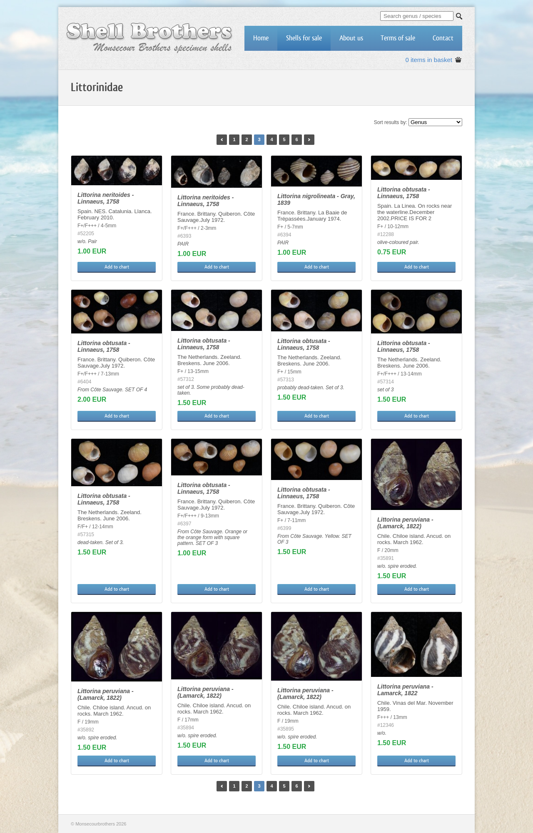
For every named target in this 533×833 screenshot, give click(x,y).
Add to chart (117, 266)
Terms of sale (398, 38)
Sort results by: (390, 122)
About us (351, 38)
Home (261, 38)
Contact (443, 38)
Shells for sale (304, 38)
